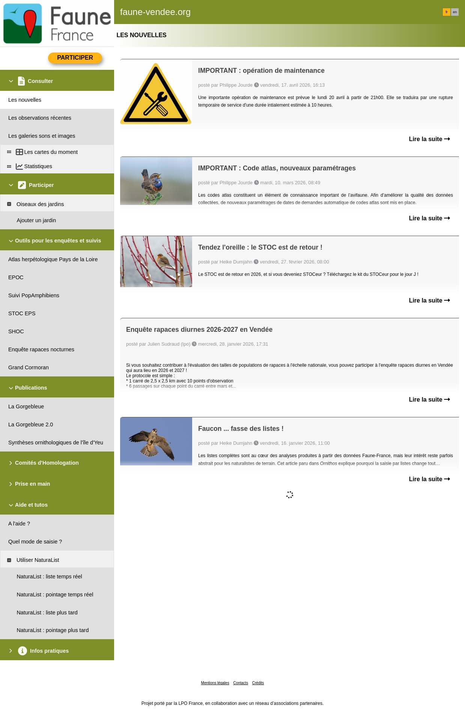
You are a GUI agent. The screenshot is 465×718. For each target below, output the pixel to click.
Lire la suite (429, 139)
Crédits (258, 683)
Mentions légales (215, 683)
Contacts (240, 683)
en (455, 12)
